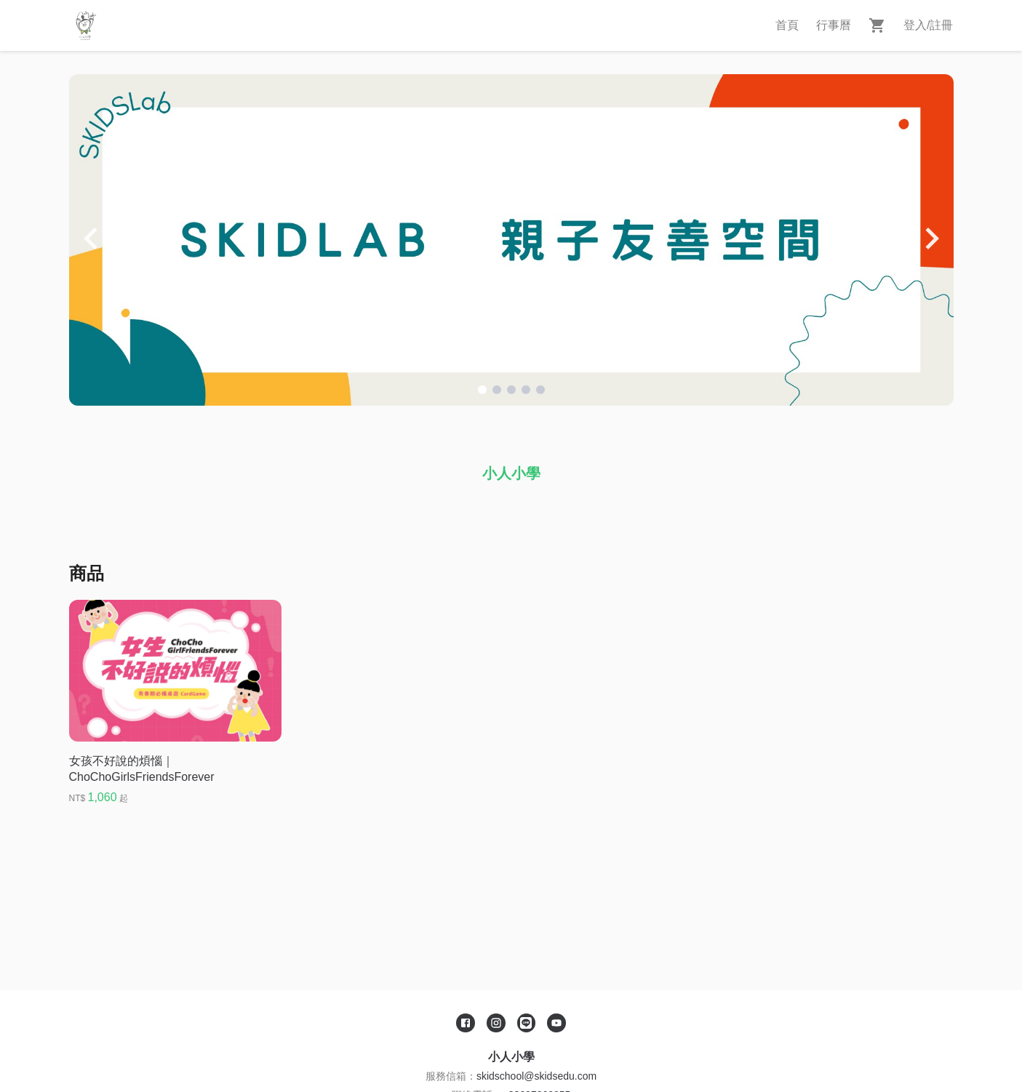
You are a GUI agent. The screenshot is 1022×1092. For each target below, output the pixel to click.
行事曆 (833, 25)
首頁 (787, 25)
